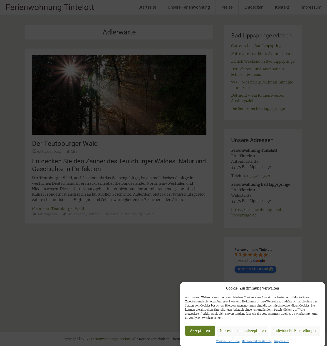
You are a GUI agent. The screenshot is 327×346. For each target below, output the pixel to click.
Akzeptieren (200, 334)
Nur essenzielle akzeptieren (243, 334)
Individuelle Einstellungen (295, 334)
